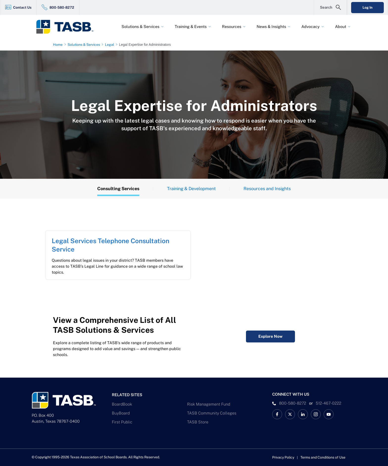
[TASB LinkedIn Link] (303, 414)
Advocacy (310, 26)
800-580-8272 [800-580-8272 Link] (61, 7)
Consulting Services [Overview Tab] (118, 188)
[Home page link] (59, 45)
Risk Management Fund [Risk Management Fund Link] (208, 404)
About (340, 26)
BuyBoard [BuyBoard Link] (121, 413)
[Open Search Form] (330, 7)
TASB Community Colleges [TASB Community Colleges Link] (211, 413)
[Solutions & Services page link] (85, 45)
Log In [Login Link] (367, 7)
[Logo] (68, 26)
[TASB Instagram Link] (316, 414)
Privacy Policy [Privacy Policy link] (283, 457)
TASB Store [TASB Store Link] (197, 422)
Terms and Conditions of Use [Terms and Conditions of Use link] (322, 457)
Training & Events (191, 26)
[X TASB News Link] (290, 414)
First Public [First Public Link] (122, 422)
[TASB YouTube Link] (329, 414)
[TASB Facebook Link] (277, 414)
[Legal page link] (110, 45)
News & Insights (271, 26)
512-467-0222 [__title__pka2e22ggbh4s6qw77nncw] (328, 403)
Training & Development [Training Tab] (191, 188)
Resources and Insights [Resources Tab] (267, 188)
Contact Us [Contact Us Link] (22, 7)
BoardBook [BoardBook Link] (122, 404)
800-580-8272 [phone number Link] (292, 403)
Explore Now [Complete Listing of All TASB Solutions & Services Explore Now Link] (270, 336)
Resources (231, 26)
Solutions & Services (140, 26)
